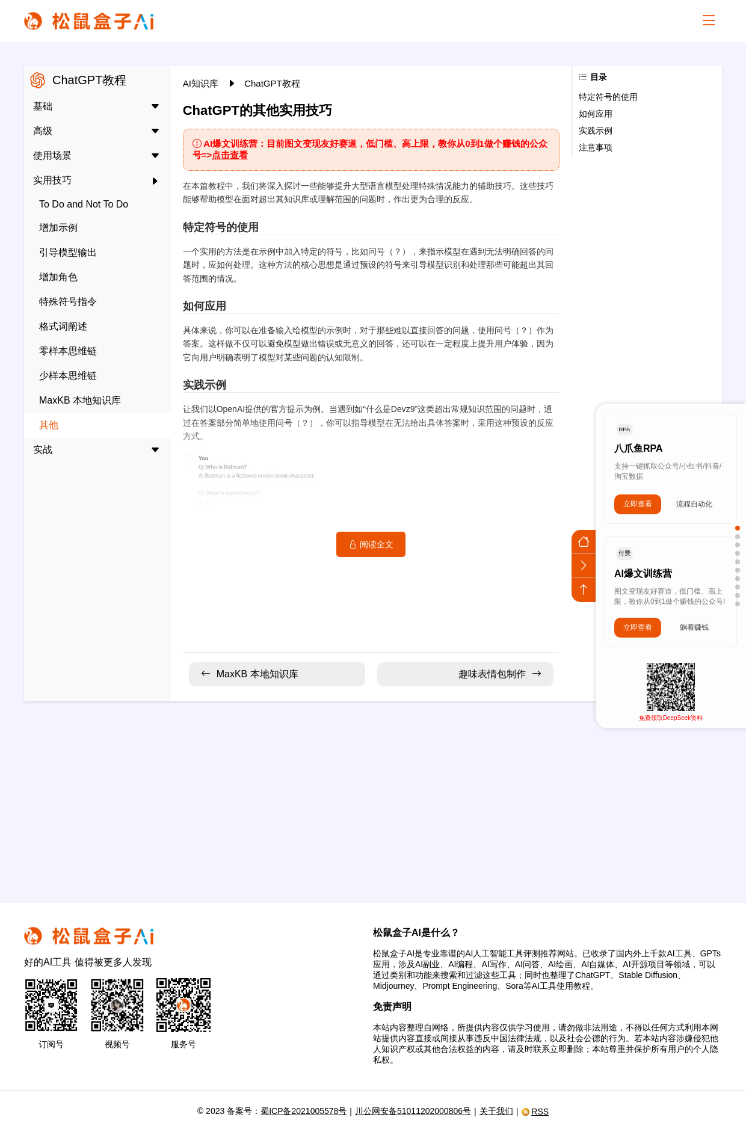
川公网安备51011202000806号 (413, 1111)
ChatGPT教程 (272, 83)
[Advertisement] (373, 794)
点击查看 (230, 155)
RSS (535, 1111)
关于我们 (496, 1111)
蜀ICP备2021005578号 (303, 1111)
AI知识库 (202, 83)
